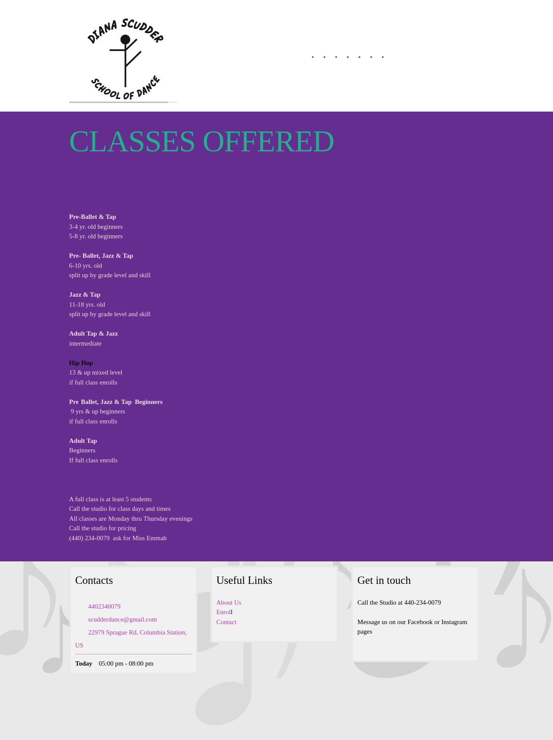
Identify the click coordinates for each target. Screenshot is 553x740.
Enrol (223, 612)
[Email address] (120, 619)
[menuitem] (308, 57)
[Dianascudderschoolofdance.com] (123, 56)
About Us (229, 602)
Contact (226, 621)
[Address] (133, 639)
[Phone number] (102, 606)
